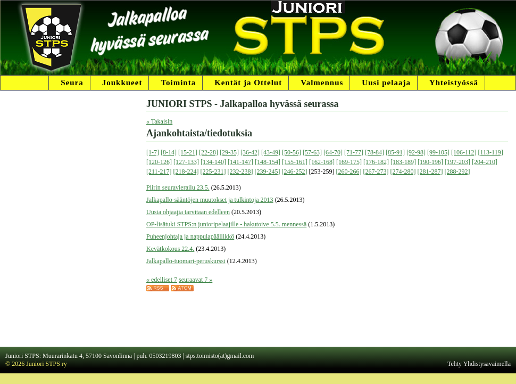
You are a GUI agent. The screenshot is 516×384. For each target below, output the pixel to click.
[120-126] (159, 162)
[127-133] (186, 162)
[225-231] (213, 171)
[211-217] (159, 171)
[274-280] (403, 171)
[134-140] (213, 162)
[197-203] (457, 162)
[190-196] (430, 162)
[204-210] (484, 162)
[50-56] (291, 152)
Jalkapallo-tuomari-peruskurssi (186, 261)
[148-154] (267, 162)
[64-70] (333, 152)
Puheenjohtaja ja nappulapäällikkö (190, 236)
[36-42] (250, 152)
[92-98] (416, 152)
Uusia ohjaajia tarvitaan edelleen (188, 212)
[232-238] (240, 171)
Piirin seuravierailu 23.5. (178, 187)
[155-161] (294, 162)
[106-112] (464, 152)
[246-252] (294, 171)
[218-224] (186, 171)
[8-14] (169, 152)
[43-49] (270, 152)
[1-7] (152, 152)
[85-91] (395, 152)
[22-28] (208, 152)
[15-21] (187, 152)
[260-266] (349, 171)
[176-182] (376, 162)
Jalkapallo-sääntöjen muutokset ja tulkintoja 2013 (209, 199)
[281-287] (430, 171)
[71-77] (353, 152)
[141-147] (240, 162)
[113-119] (490, 152)
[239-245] (267, 171)
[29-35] (229, 152)
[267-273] (376, 171)
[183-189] (403, 162)
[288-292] (457, 171)
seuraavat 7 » (195, 279)
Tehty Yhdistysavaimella (479, 363)
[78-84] (374, 152)
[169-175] (349, 162)
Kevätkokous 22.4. (170, 248)
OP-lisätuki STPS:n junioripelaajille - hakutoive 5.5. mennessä (226, 224)
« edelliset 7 (161, 279)
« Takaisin (159, 121)
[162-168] (322, 162)
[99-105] (438, 152)
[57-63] (312, 152)
